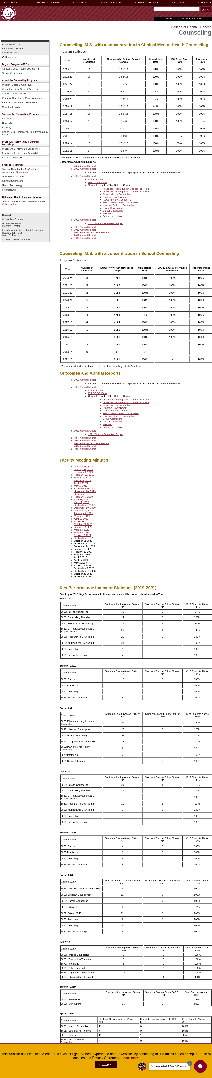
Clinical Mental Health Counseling (20, 68)
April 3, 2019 (81, 483)
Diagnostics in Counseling (117, 194)
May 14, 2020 (81, 502)
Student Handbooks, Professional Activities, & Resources (20, 170)
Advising (6, 127)
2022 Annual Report (85, 176)
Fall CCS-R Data (97, 182)
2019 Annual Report (85, 229)
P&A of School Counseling (117, 199)
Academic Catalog (11, 44)
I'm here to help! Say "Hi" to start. (169, 1066)
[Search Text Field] (177, 9)
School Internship (112, 216)
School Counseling (12, 73)
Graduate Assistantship (14, 176)
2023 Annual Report (85, 168)
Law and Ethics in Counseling (119, 205)
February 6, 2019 (83, 472)
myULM (196, 18)
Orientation (8, 123)
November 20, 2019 (85, 491)
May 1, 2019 (81, 485)
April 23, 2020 (81, 499)
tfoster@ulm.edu (10, 235)
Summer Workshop (12, 157)
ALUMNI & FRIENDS (147, 2)
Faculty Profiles (10, 52)
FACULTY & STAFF (112, 2)
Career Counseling (113, 210)
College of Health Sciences (16, 239)
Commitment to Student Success (20, 89)
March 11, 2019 (82, 477)
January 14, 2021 (83, 510)
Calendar (185, 18)
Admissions (8, 118)
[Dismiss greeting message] (189, 1063)
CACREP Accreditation (14, 93)
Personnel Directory (12, 48)
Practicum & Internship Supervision (21, 153)
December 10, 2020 (85, 507)
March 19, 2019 (82, 480)
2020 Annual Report (85, 226)
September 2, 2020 (84, 505)
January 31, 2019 (83, 469)
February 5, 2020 (83, 496)
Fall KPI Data (95, 179)
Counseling (9, 57)
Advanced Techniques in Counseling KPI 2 (126, 191)
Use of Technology (12, 185)
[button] (206, 9)
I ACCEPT (106, 1064)
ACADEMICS (10, 2)
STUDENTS (79, 2)
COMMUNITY (178, 2)
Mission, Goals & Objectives (17, 84)
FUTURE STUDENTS (48, 2)
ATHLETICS (204, 2)
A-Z (176, 18)
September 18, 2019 (85, 488)
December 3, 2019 (84, 494)
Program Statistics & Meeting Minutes (22, 98)
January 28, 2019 (83, 466)
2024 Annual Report (85, 166)
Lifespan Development (115, 196)
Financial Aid (9, 189)
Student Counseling (13, 180)
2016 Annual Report (85, 237)
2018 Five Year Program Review (91, 232)
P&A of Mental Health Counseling (121, 202)
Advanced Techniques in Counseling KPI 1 (126, 188)
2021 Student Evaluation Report (105, 223)
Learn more (130, 1058)
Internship (108, 213)
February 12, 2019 (84, 474)
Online (168, 18)
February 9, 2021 (83, 513)
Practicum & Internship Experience (21, 148)
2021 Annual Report (85, 219)
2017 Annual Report (85, 235)
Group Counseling (113, 207)
